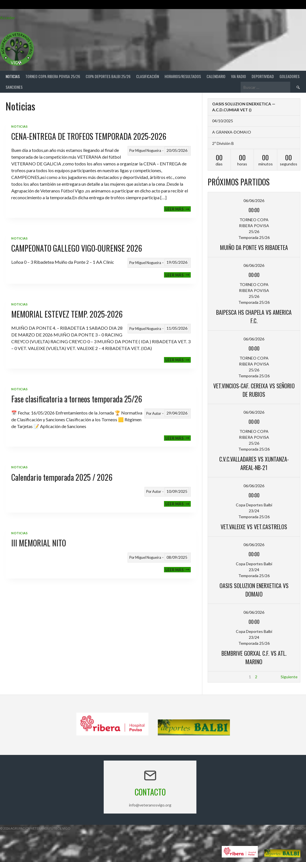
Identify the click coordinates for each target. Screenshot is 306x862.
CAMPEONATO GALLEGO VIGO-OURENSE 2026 (76, 248)
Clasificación (147, 76)
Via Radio (238, 76)
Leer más (178, 209)
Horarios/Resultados (183, 76)
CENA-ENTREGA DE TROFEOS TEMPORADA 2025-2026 (88, 136)
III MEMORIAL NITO (38, 543)
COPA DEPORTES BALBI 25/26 (108, 76)
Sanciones (14, 87)
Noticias (13, 76)
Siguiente (289, 676)
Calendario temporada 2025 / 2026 (61, 477)
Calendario (216, 76)
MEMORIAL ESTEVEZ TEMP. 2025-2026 (67, 314)
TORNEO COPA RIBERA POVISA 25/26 (52, 76)
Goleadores (290, 76)
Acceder (7, 17)
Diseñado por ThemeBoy (286, 828)
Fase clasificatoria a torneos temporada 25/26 (76, 399)
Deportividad (263, 76)
